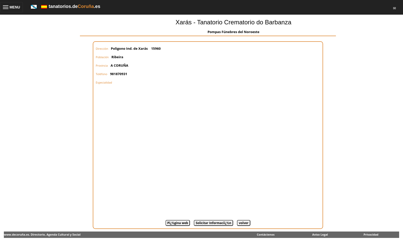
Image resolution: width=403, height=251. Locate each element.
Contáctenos (265, 234)
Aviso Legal (320, 234)
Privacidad (371, 234)
